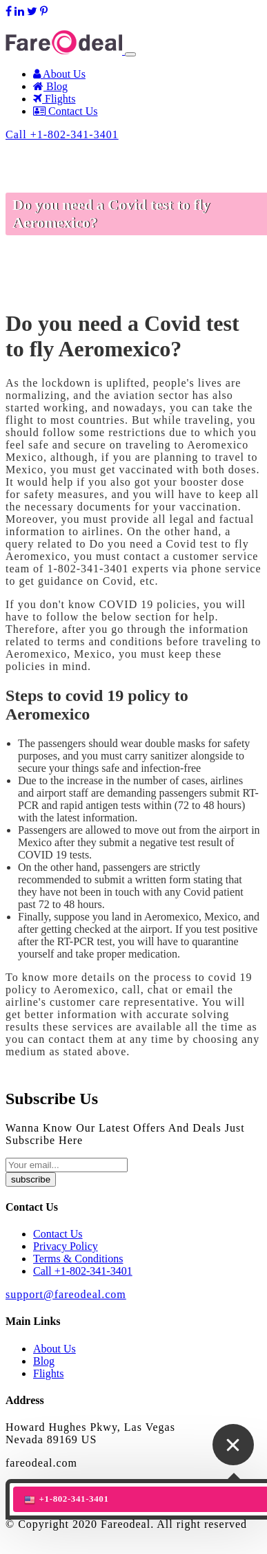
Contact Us (65, 111)
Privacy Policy (65, 1246)
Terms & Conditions (78, 1258)
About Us (59, 74)
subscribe (30, 1179)
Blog (50, 86)
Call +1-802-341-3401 (62, 134)
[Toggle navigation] (130, 54)
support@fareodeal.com (59, 24)
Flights (54, 99)
